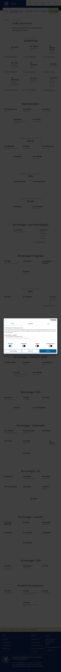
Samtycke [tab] (13, 323)
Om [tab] (48, 323)
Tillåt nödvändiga (13, 351)
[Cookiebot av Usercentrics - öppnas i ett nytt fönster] (51, 320)
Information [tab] (30, 323)
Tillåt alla (48, 351)
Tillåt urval (30, 351)
